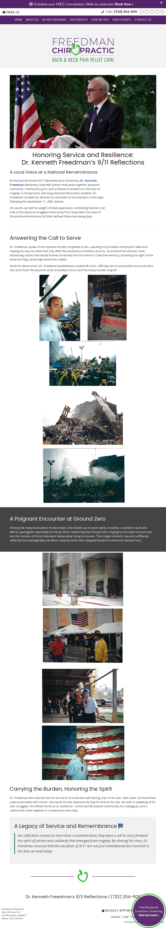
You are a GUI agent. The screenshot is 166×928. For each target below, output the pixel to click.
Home (18, 19)
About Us (32, 19)
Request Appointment (121, 910)
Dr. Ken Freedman (54, 19)
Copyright (115, 916)
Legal (126, 916)
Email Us (11, 12)
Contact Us (143, 19)
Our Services (79, 19)
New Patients (122, 19)
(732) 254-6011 (125, 11)
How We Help (100, 19)
